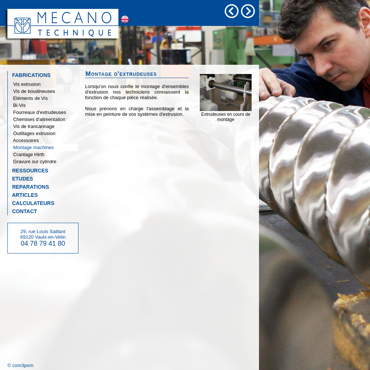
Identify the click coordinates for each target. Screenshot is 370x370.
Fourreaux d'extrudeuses (37, 112)
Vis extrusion (24, 84)
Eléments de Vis (28, 98)
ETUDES (20, 179)
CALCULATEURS (31, 203)
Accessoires (23, 140)
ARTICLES (23, 195)
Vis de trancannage (31, 126)
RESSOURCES (28, 171)
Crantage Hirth (26, 154)
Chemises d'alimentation (36, 119)
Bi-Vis (17, 105)
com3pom (22, 365)
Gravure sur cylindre (32, 161)
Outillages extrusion (32, 133)
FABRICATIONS (29, 75)
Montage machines (31, 147)
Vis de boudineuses (31, 91)
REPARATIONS (28, 187)
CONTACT (22, 211)
